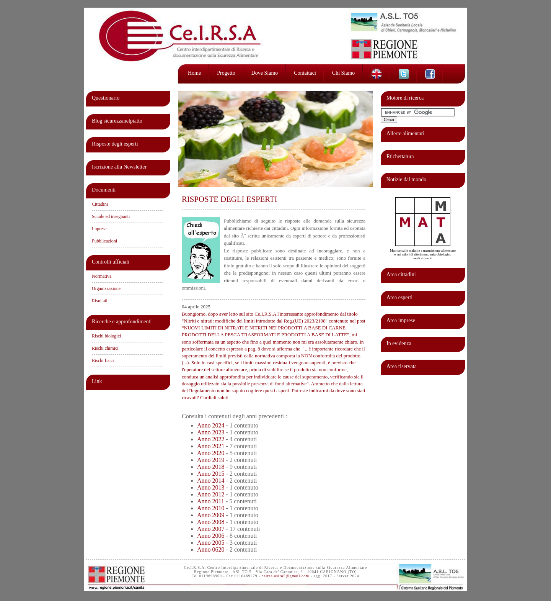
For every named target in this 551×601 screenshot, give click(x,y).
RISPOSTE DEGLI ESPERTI (229, 199)
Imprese (99, 228)
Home (194, 73)
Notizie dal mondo (406, 179)
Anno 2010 (211, 508)
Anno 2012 (211, 494)
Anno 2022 (211, 439)
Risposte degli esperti (115, 144)
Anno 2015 (211, 473)
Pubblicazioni (104, 241)
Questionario (105, 98)
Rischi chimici (105, 348)
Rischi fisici (103, 360)
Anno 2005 (211, 542)
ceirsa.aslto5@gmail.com (285, 576)
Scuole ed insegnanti (111, 216)
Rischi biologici (106, 336)
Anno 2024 (211, 425)
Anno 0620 (211, 549)
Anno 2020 (211, 453)
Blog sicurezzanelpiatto (117, 121)
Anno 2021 (211, 446)
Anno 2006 (211, 535)
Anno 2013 (211, 487)
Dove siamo (264, 73)
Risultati (100, 300)
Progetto (226, 73)
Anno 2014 (211, 480)
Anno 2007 (211, 529)
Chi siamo (343, 73)
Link (97, 381)
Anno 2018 (211, 466)
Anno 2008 (211, 522)
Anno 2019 (211, 460)
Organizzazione (106, 288)
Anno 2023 (211, 432)
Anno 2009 (211, 515)
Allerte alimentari (405, 133)
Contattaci (305, 73)
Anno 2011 (210, 501)
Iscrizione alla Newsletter (119, 167)
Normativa (101, 276)
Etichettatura (400, 156)
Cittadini (100, 204)
